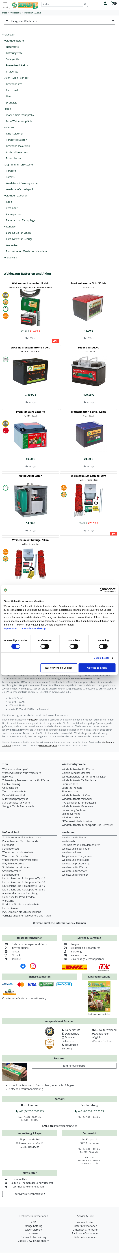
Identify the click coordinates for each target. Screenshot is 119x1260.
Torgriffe (11, 170)
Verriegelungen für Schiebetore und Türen (26, 915)
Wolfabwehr (69, 841)
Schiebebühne (10, 874)
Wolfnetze (12, 245)
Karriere (11, 959)
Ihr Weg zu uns (15, 947)
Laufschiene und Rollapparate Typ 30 (23, 882)
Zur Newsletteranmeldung (30, 1194)
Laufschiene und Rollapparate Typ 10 (23, 878)
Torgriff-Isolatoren (16, 139)
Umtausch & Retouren (85, 1229)
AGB (33, 1222)
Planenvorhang (70, 791)
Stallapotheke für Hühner (16, 802)
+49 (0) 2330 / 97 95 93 (89, 1111)
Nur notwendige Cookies (59, 667)
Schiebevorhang (71, 813)
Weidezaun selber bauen (76, 848)
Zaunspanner (13, 214)
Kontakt (11, 951)
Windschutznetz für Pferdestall (79, 780)
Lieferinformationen (85, 1226)
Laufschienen (10, 908)
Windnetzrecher (71, 817)
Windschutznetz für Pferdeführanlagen (84, 776)
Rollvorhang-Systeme (74, 810)
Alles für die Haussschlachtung (19, 893)
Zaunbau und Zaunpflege (20, 220)
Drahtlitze (11, 102)
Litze (8, 96)
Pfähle (7, 108)
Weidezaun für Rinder (74, 837)
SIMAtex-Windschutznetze (77, 821)
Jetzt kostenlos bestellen (99, 1014)
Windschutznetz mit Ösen (76, 795)
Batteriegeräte (14, 53)
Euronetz (7, 776)
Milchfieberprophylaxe (15, 799)
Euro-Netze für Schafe (18, 232)
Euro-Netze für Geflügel (19, 239)
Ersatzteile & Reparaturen (81, 947)
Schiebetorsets (10, 848)
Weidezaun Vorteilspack (20, 189)
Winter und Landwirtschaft (17, 852)
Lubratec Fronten (72, 787)
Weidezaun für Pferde (74, 867)
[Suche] (62, 4)
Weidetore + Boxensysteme (22, 183)
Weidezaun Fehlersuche (75, 859)
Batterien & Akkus (17, 65)
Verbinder (11, 208)
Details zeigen (101, 657)
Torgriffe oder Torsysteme (77, 856)
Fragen (70, 944)
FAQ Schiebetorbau (13, 863)
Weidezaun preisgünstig (75, 863)
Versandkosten (75, 955)
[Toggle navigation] (5, 5)
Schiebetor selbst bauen (16, 867)
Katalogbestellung (99, 976)
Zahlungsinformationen (85, 1233)
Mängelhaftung (33, 1226)
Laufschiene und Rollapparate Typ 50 (23, 889)
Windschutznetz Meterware (77, 806)
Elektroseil (12, 90)
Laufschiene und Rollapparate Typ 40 (23, 886)
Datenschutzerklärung (33, 628)
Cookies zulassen (97, 667)
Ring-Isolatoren (15, 133)
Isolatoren (9, 127)
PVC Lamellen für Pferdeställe (79, 802)
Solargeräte (12, 59)
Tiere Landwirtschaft (14, 791)
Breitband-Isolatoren (18, 146)
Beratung (72, 951)
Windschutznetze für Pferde (78, 769)
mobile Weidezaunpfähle (20, 115)
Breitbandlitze (14, 84)
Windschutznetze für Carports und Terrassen (88, 825)
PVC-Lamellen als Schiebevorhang (21, 912)
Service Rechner (103, 1041)
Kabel (9, 201)
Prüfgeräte (12, 71)
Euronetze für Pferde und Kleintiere (26, 251)
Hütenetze (9, 226)
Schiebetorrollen (11, 871)
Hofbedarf (8, 845)
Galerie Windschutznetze (76, 773)
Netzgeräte (12, 46)
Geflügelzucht (10, 787)
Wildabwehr (10, 257)
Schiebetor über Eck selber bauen (21, 837)
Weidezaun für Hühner (75, 874)
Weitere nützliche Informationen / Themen (59, 923)
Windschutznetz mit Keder (77, 799)
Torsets (10, 177)
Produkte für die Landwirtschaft (20, 904)
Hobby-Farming (11, 784)
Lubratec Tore (70, 784)
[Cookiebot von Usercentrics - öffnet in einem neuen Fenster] (101, 590)
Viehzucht (8, 900)
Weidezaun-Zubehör (15, 195)
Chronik (11, 955)
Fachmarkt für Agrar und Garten (25, 944)
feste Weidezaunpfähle (19, 121)
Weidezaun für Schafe (74, 871)
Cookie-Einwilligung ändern (33, 1240)
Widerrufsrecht (33, 1229)
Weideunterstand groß (15, 769)
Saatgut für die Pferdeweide (18, 806)
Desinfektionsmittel (13, 795)
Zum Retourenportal (74, 1065)
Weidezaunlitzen (71, 852)
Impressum (10, 628)
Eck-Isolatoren (14, 158)
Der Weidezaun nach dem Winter (81, 845)
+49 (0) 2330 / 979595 (30, 1111)
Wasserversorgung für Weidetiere (21, 773)
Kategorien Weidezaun (59, 21)
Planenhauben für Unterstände (20, 841)
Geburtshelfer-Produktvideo (18, 897)
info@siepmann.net (65, 1126)
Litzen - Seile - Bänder (16, 77)
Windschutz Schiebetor (15, 856)
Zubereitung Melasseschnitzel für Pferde (25, 780)
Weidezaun (32, 719)
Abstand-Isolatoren (17, 152)
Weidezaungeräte (14, 40)
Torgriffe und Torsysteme (18, 164)
